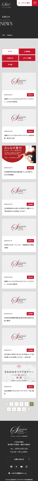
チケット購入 (25, 3)
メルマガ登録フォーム (19, 473)
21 (24, 409)
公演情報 (27, 51)
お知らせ (10, 58)
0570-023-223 (21, 449)
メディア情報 (27, 58)
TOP (3, 35)
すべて (10, 51)
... (16, 404)
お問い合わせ (19, 459)
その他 (10, 64)
